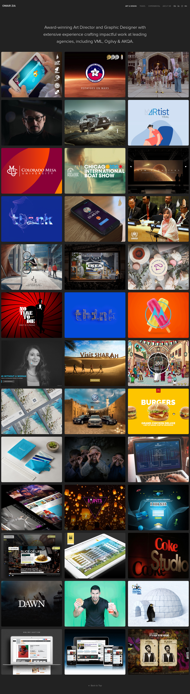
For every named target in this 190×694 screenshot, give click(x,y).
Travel (143, 6)
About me (167, 6)
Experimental (154, 6)
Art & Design (131, 6)
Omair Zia (9, 6)
